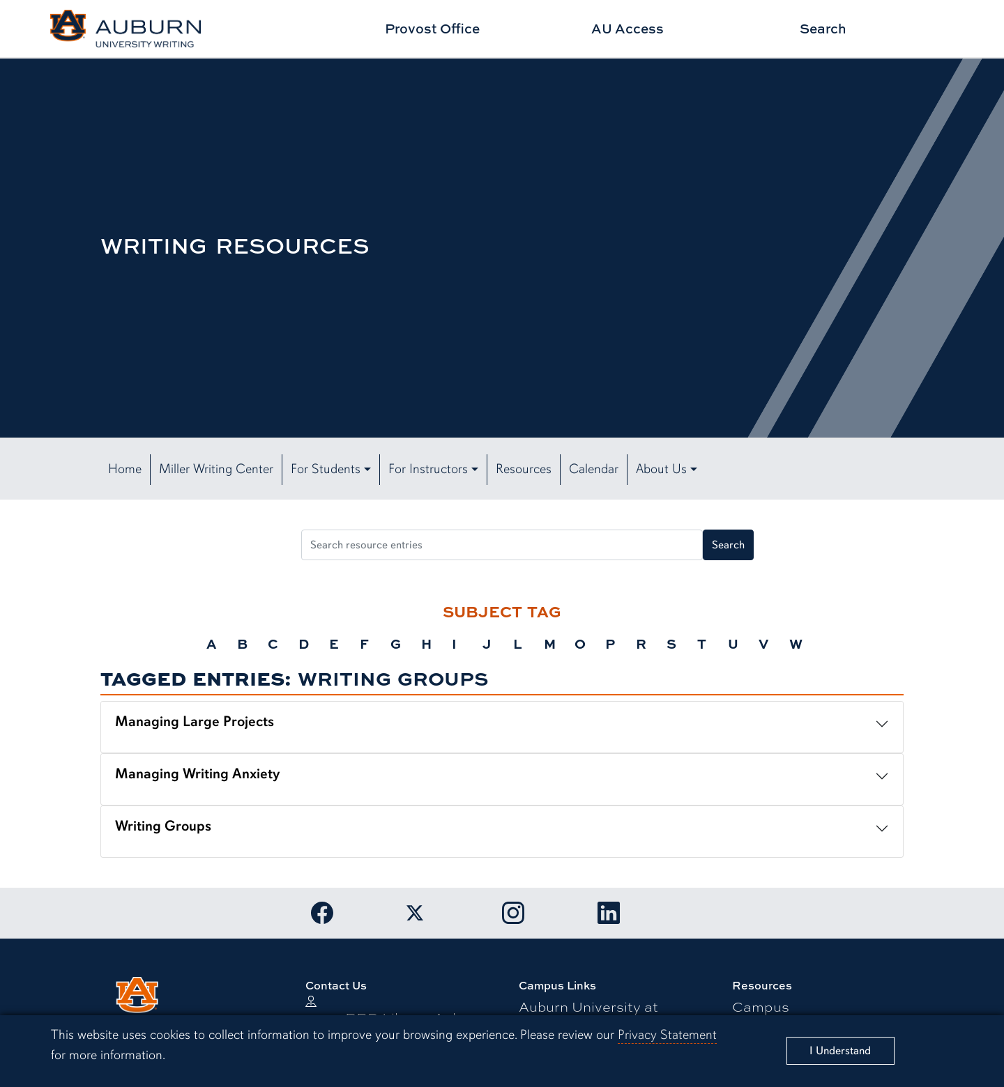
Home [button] (125, 469)
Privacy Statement (667, 1034)
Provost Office (432, 28)
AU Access (627, 28)
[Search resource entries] (502, 545)
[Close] (840, 1050)
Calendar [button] (593, 469)
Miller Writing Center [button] (216, 469)
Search (823, 28)
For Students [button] (325, 469)
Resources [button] (524, 469)
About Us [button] (661, 469)
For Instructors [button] (428, 469)
